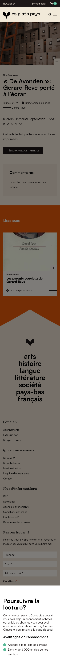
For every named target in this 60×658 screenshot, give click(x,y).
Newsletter (9, 3)
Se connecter (39, 3)
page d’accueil (44, 629)
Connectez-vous (40, 615)
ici (14, 629)
